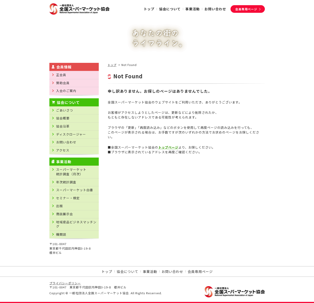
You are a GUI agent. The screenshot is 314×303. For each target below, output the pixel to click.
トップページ (168, 147)
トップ (112, 65)
